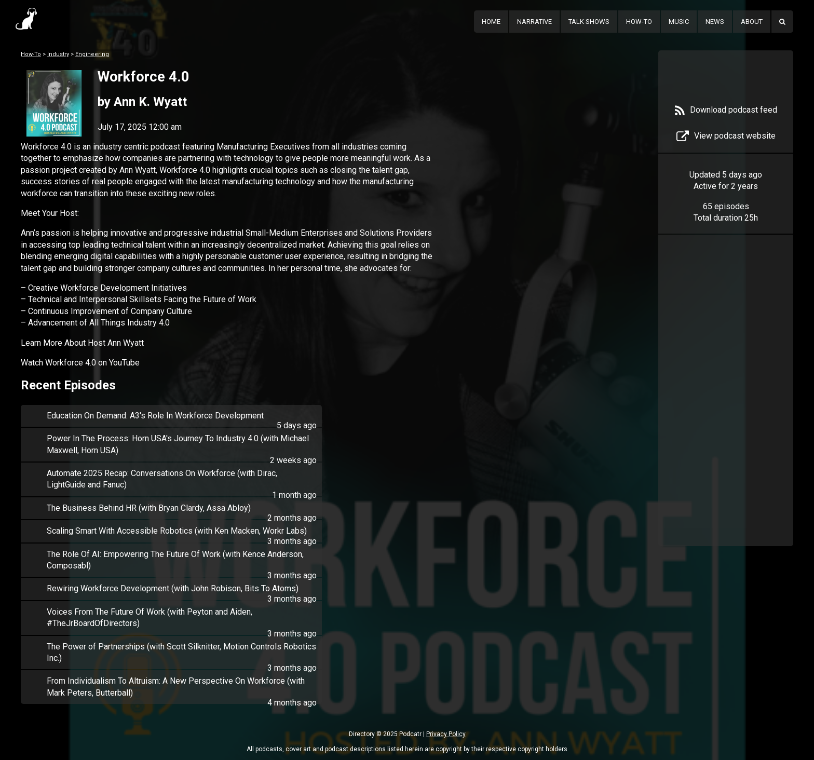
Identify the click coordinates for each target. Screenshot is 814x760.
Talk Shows (588, 21)
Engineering (92, 54)
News (715, 21)
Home (491, 21)
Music (679, 21)
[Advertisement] (726, 406)
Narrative (534, 21)
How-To (639, 21)
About (752, 21)
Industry (58, 54)
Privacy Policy (446, 734)
